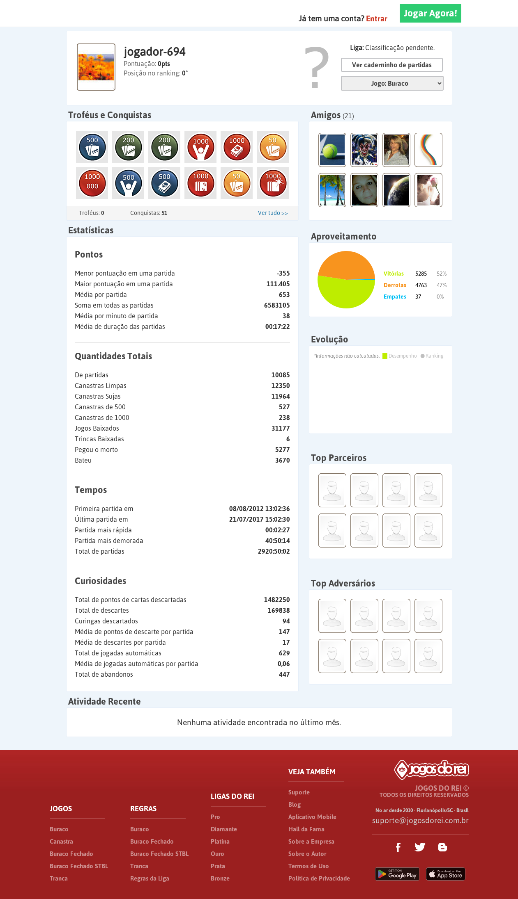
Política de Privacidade (319, 878)
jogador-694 (154, 51)
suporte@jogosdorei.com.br (420, 820)
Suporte (299, 792)
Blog (294, 804)
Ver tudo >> (273, 213)
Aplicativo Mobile (312, 816)
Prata (218, 865)
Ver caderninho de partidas (392, 64)
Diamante (224, 829)
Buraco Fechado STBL (79, 865)
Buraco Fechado (71, 853)
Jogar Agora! (430, 13)
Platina (220, 841)
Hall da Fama (306, 829)
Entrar (376, 18)
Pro (215, 816)
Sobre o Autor (307, 853)
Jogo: (392, 83)
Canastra (61, 841)
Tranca (59, 878)
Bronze (220, 878)
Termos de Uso (308, 865)
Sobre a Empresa (311, 841)
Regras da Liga (149, 878)
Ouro (217, 853)
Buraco (59, 829)
